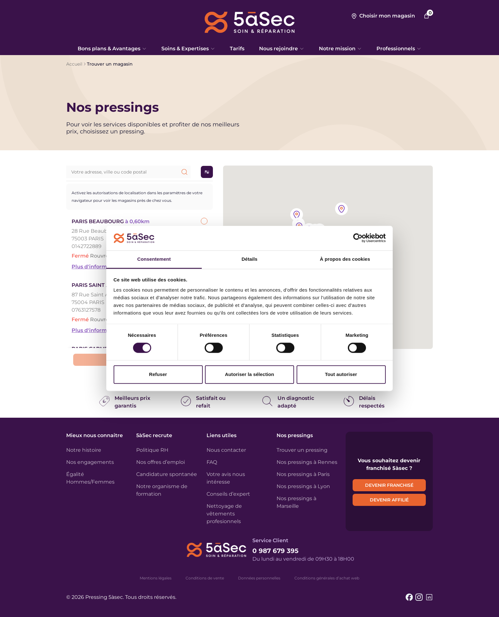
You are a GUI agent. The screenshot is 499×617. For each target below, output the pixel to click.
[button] (341, 209)
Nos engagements (90, 462)
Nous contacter (226, 450)
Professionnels (398, 49)
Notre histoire (83, 450)
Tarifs (237, 49)
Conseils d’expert (228, 494)
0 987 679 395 (275, 551)
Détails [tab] (249, 259)
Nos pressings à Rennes (307, 462)
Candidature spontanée (166, 474)
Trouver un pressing (302, 450)
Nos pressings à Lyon (303, 486)
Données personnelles (259, 578)
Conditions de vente (205, 578)
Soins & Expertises (188, 49)
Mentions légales (156, 578)
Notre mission (340, 49)
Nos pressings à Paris (303, 474)
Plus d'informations (97, 267)
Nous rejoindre (281, 49)
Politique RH (152, 450)
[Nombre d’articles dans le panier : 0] (426, 16)
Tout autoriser (341, 374)
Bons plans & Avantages (112, 49)
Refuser (158, 374)
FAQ (212, 462)
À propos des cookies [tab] (345, 259)
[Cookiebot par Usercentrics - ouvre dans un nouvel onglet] (358, 238)
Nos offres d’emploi (160, 462)
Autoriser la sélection (249, 374)
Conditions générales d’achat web (326, 578)
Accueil (74, 64)
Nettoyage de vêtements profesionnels (224, 513)
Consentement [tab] (154, 259)
